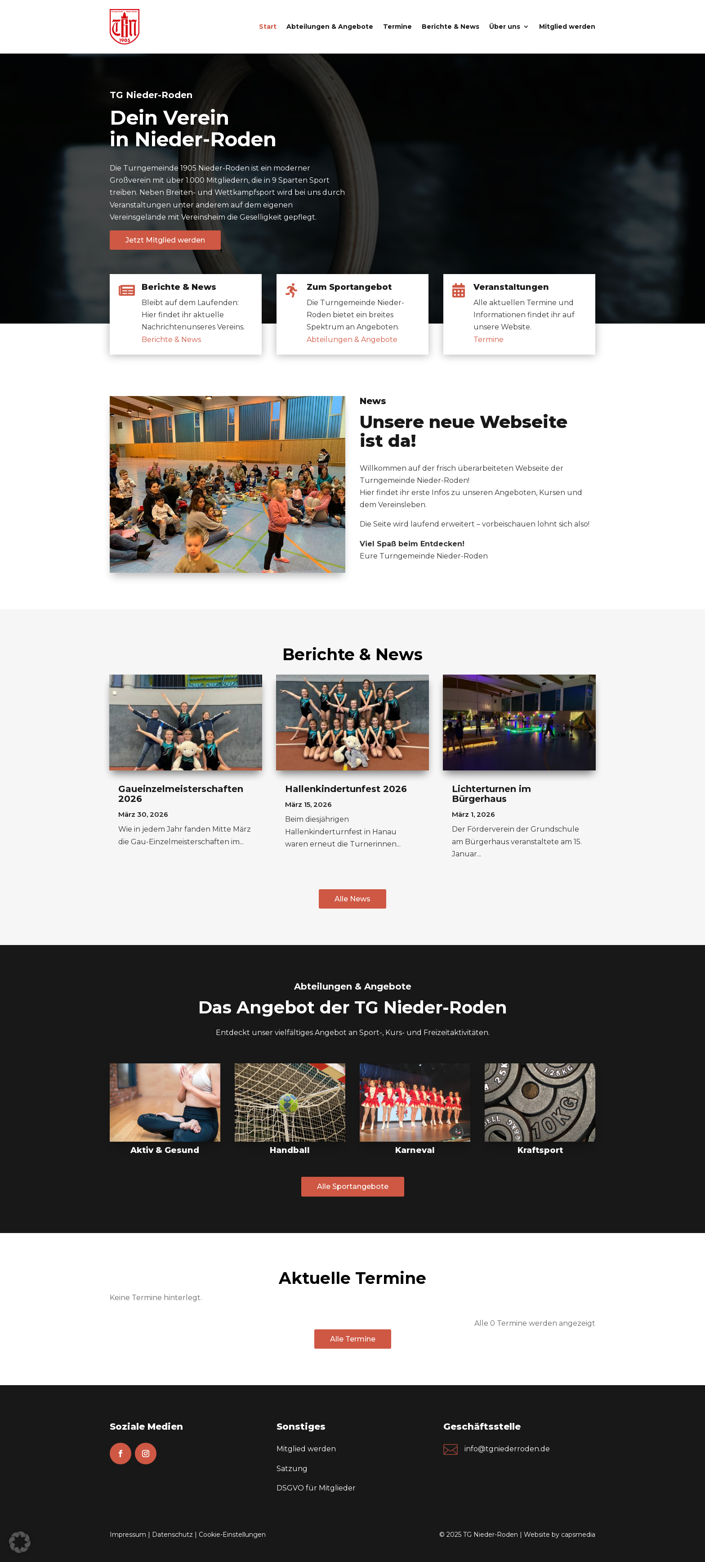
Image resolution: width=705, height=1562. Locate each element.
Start (268, 27)
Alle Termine (352, 1339)
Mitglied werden (567, 27)
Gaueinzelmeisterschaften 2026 (180, 793)
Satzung (292, 1468)
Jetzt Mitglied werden (165, 240)
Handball (290, 1150)
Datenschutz (172, 1534)
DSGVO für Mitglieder (316, 1488)
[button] (20, 1542)
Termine (397, 27)
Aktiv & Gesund (164, 1150)
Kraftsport (540, 1150)
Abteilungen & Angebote (329, 27)
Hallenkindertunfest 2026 (346, 788)
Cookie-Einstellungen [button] (232, 1534)
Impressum (128, 1534)
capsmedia (578, 1534)
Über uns (504, 27)
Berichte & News (450, 27)
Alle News (352, 899)
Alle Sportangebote (352, 1186)
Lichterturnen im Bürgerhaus (491, 793)
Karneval (415, 1150)
